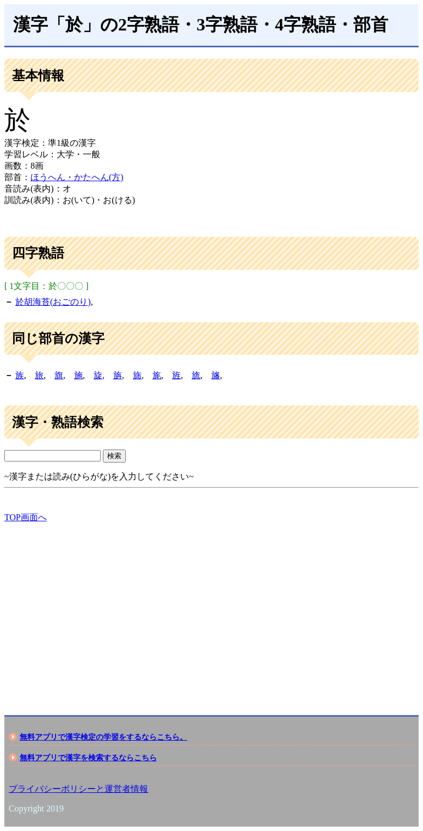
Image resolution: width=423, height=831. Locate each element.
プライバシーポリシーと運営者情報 (78, 788)
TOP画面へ (25, 517)
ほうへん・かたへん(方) (77, 177)
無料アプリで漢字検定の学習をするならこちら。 (103, 736)
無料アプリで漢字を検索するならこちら (88, 757)
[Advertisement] (211, 609)
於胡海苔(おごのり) (53, 301)
